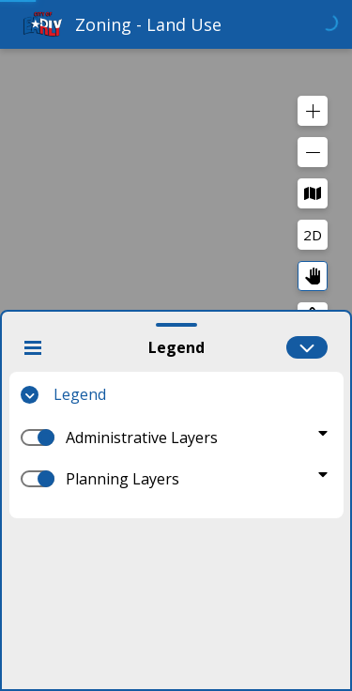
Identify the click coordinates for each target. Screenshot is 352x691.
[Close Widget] (32, 348)
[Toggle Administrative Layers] (323, 433)
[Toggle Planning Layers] (323, 474)
